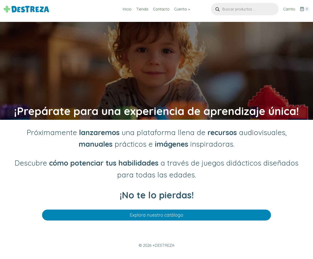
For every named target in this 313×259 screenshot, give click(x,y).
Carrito (289, 9)
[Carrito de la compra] (304, 9)
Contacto (161, 9)
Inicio (127, 9)
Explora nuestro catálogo (156, 215)
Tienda (142, 9)
